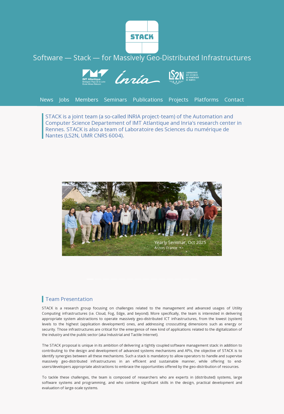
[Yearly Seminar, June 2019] (162, 279)
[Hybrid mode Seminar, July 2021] (146, 279)
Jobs (64, 99)
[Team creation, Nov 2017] (194, 279)
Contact (234, 99)
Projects (178, 99)
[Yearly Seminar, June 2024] (98, 279)
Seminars (115, 99)
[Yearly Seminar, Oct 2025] (90, 279)
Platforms (206, 99)
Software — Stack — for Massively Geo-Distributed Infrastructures (142, 57)
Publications (148, 99)
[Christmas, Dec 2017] (186, 279)
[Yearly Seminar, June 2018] (170, 279)
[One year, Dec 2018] (178, 279)
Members (86, 99)
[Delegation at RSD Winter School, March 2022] (130, 279)
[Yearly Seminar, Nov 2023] (114, 279)
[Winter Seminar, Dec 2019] (154, 279)
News (46, 99)
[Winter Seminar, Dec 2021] (138, 279)
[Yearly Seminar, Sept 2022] (122, 279)
